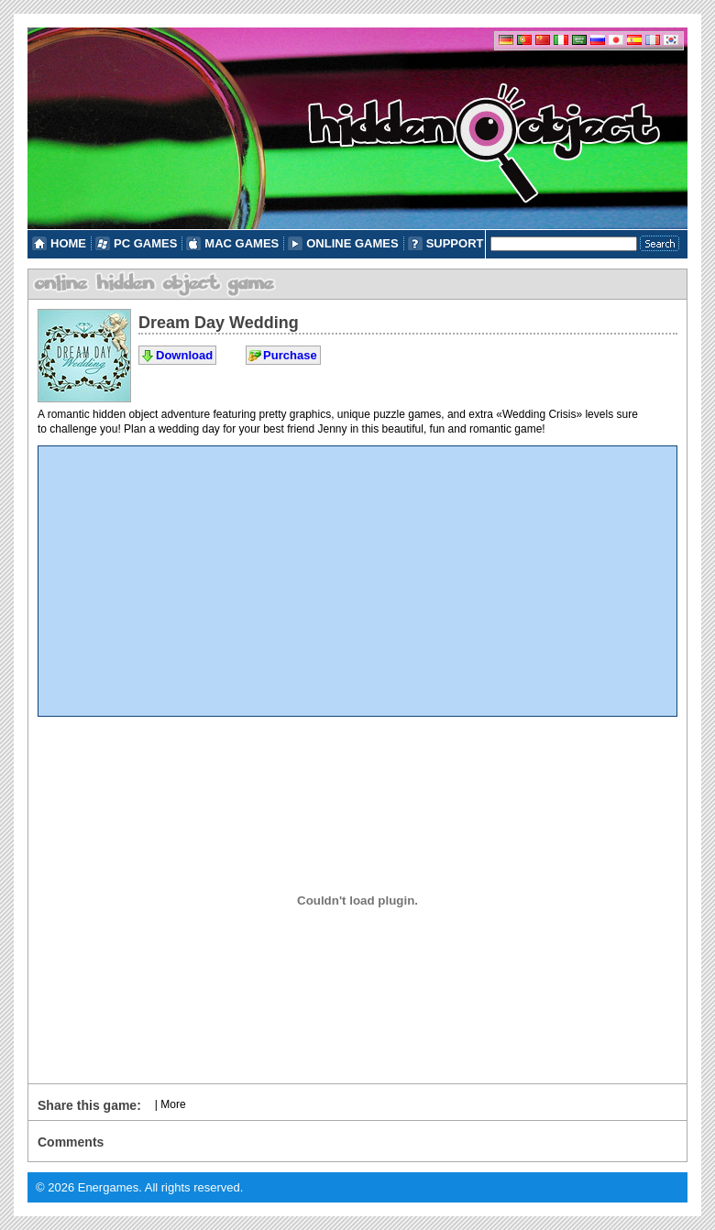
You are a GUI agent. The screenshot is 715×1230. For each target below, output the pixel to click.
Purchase (290, 355)
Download (184, 355)
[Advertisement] (357, 581)
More (172, 1104)
